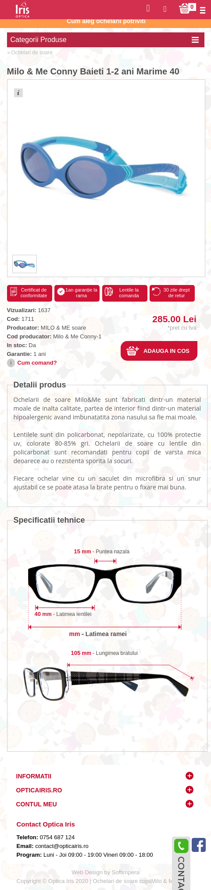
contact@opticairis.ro (61, 846)
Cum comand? (37, 362)
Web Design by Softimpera (105, 872)
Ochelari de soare (32, 52)
